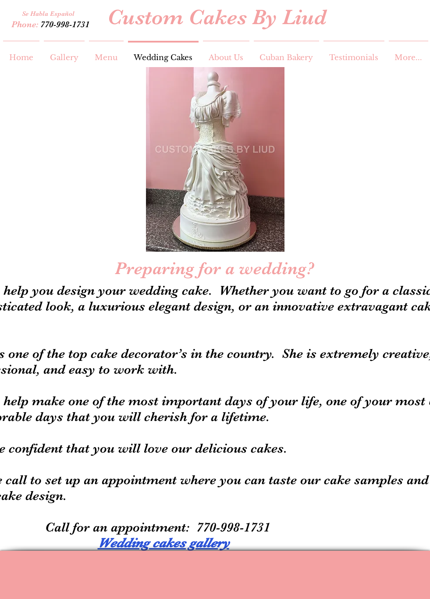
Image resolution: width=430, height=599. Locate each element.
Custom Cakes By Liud (217, 17)
